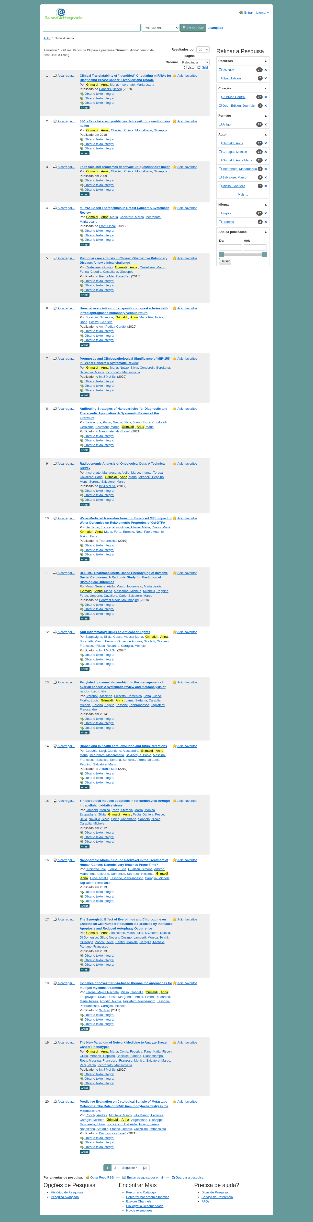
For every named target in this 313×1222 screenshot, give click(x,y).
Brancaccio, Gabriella (122, 1124)
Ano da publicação (232, 232)
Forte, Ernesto (124, 531)
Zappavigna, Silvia (99, 636)
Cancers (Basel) (110, 89)
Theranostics (108, 541)
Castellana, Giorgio (99, 267)
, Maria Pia (134, 317)
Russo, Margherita (120, 997)
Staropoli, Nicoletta (99, 696)
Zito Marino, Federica (149, 1115)
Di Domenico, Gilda (93, 937)
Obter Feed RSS (100, 1177)
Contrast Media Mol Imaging (119, 600)
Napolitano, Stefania (94, 1129)
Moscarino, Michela (127, 591)
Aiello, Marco (131, 472)
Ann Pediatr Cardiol (112, 326)
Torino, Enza (141, 422)
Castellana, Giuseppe (118, 271)
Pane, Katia (152, 1051)
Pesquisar (193, 28)
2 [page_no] (115, 1168)
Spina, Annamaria (123, 819)
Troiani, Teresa (148, 1124)
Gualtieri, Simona (140, 869)
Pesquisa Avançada (65, 1197)
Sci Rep (104, 1010)
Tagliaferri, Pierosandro (96, 883)
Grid (203, 67)
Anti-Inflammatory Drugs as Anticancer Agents (115, 632)
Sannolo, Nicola (149, 819)
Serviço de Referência (217, 1197)
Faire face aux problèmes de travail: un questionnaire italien (125, 167)
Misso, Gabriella (132, 992)
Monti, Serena (90, 481)
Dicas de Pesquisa (214, 1192)
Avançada (215, 28)
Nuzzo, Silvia (129, 367)
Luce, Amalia (99, 878)
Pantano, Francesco (94, 946)
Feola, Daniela (143, 814)
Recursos (225, 61)
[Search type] (160, 28)
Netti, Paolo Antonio (150, 531)
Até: (247, 240)
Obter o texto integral (97, 93)
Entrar (246, 12)
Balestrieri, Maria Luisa (127, 933)
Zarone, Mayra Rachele (102, 992)
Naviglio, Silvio (99, 819)
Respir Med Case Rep (114, 276)
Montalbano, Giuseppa (151, 130)
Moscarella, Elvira (92, 1124)
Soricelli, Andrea (134, 760)
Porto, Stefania (122, 810)
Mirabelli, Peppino (151, 477)
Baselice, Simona (108, 760)
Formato (224, 115)
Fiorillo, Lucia (89, 700)
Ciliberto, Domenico (128, 696)
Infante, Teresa (152, 472)
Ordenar (172, 62)
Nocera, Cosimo (120, 937)
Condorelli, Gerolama (155, 367)
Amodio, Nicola (110, 1001)
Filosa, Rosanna (107, 646)
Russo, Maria (161, 527)
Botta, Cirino (152, 696)
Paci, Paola (88, 1065)
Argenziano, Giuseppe (147, 1120)
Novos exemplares (139, 1210)
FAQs (205, 1201)
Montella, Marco (120, 1115)
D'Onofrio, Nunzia (157, 933)
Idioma (262, 12)
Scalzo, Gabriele (100, 322)
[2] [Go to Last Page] (144, 1168)
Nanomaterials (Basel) (115, 431)
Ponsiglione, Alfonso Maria (131, 527)
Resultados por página (183, 53)
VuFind (52, 14)
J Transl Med (108, 769)
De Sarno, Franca (98, 527)
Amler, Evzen (144, 997)
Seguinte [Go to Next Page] (129, 1168)
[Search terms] (92, 28)
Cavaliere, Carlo (91, 477)
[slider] (221, 254)
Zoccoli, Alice (104, 942)
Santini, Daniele (126, 942)
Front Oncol (107, 226)
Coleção (224, 88)
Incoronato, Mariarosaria (137, 84)
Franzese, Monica (131, 1060)
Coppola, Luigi (96, 750)
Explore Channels (138, 1201)
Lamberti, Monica (98, 810)
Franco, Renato (121, 1129)
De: (221, 240)
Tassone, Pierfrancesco (132, 705)
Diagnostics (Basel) (112, 1133)
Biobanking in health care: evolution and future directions (123, 746)
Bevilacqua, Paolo (98, 422)
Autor (47, 38)
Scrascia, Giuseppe (99, 317)
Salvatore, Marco (132, 217)
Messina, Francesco (103, 1060)
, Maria (102, 85)
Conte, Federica (131, 1051)
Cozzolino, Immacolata (150, 1129)
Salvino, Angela (103, 705)
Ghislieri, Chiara (122, 130)
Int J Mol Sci (107, 376)
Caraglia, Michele (133, 646)
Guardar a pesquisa (187, 1177)
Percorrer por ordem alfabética (147, 1197)
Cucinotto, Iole (96, 869)
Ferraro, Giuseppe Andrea (123, 641)
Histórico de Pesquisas (67, 1192)
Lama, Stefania (136, 700)
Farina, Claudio (90, 271)
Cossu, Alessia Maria (128, 636)
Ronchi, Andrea (96, 1115)
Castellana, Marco (152, 267)
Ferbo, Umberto (91, 595)
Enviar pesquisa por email (143, 1177)
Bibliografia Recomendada (144, 1206)
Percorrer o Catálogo (141, 1192)
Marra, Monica (144, 810)
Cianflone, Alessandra (123, 750)
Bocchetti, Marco (91, 641)
